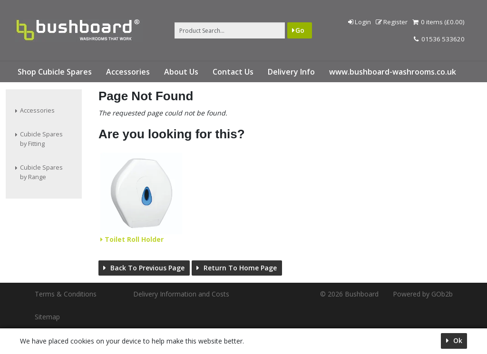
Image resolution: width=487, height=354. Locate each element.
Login (359, 22)
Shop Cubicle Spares (55, 72)
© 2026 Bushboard (349, 293)
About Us (181, 72)
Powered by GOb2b (423, 293)
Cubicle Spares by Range (41, 172)
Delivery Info (291, 72)
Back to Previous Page (146, 267)
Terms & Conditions (66, 293)
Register (392, 22)
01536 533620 (439, 39)
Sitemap (47, 316)
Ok (456, 340)
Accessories (128, 72)
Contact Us (233, 72)
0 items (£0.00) (438, 22)
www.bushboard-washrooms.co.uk (392, 72)
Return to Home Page (239, 267)
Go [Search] (299, 30)
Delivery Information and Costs (181, 293)
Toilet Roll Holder (133, 239)
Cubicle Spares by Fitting (41, 139)
